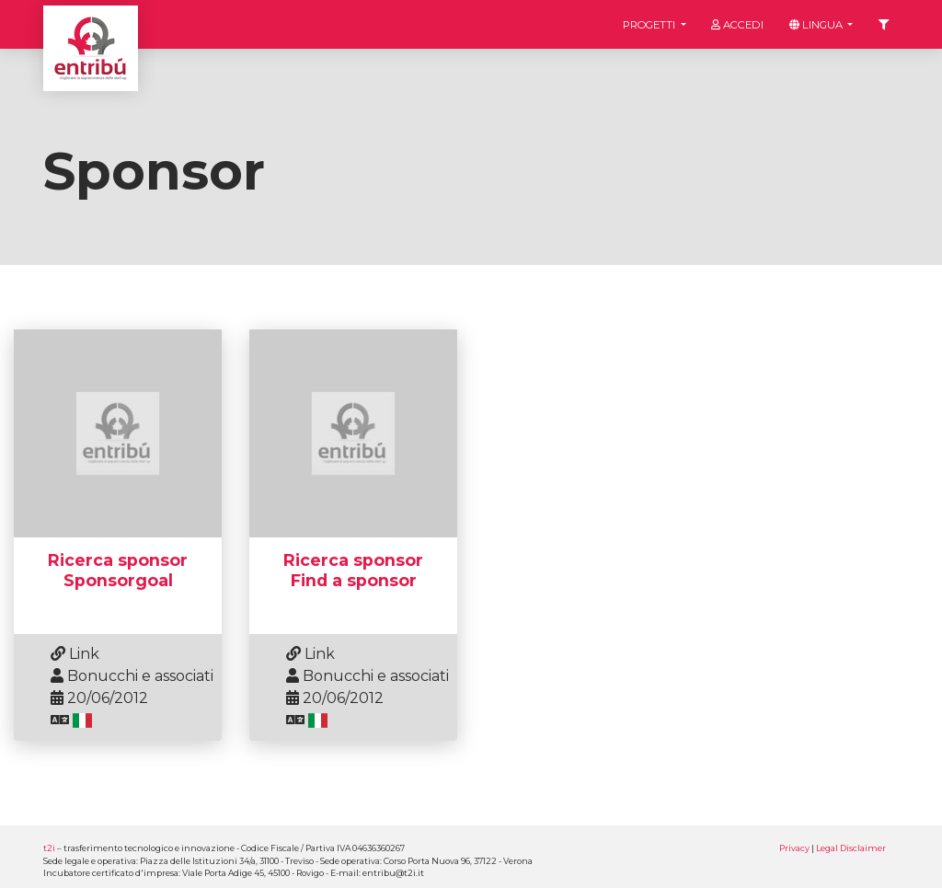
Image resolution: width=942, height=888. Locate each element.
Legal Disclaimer (851, 848)
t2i (49, 848)
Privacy (794, 848)
